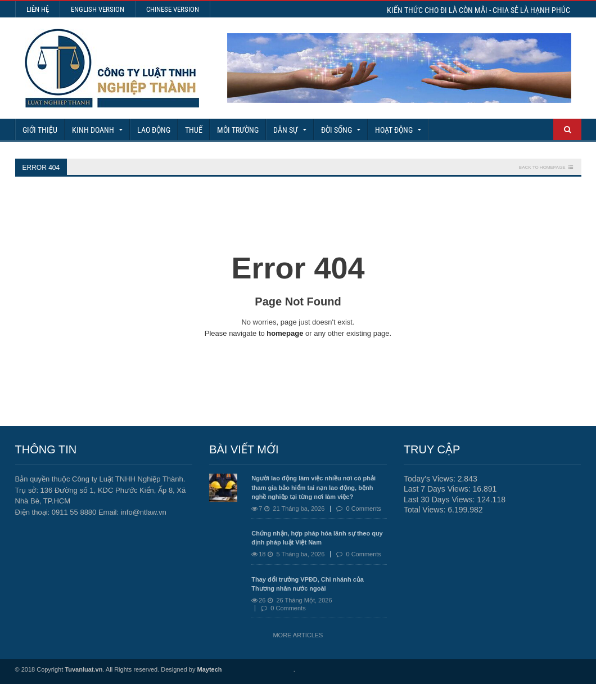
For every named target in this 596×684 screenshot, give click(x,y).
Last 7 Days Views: (438, 488)
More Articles (298, 635)
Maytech (209, 669)
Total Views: (426, 509)
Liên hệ (37, 9)
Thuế (193, 129)
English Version (97, 9)
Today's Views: (431, 478)
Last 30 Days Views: (440, 499)
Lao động (153, 129)
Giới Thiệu (39, 129)
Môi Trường (238, 129)
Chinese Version (172, 9)
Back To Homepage (542, 167)
